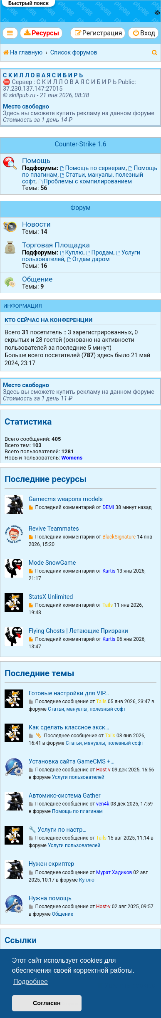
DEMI (108, 507)
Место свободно (26, 106)
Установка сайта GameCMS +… (71, 761)
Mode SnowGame (52, 562)
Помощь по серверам (93, 168)
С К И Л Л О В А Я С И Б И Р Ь (43, 75)
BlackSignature (119, 537)
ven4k (102, 804)
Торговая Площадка (56, 245)
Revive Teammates (54, 528)
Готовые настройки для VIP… (69, 693)
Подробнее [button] (30, 981)
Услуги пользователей (78, 777)
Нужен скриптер (51, 863)
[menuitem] (41, 33)
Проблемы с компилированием (85, 181)
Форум (80, 208)
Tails (107, 605)
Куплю (72, 252)
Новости (36, 224)
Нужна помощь (50, 898)
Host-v (103, 770)
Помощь (36, 160)
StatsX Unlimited (51, 596)
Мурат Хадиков (114, 872)
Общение (37, 279)
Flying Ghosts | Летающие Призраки (78, 631)
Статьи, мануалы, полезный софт (87, 709)
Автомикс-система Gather (65, 795)
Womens (71, 458)
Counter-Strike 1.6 (80, 144)
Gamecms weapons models (66, 499)
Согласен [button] (47, 1003)
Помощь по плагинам (77, 811)
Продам (100, 252)
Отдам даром (88, 259)
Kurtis (108, 571)
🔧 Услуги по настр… (58, 829)
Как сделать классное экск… (69, 727)
